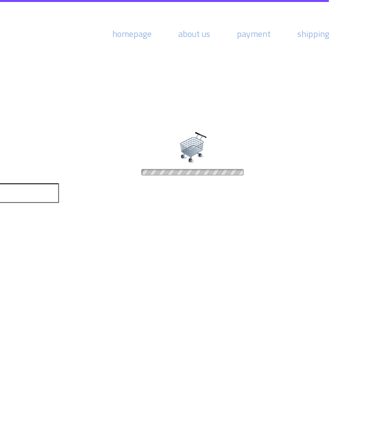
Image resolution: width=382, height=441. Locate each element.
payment (254, 33)
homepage (132, 33)
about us (194, 33)
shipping (313, 33)
